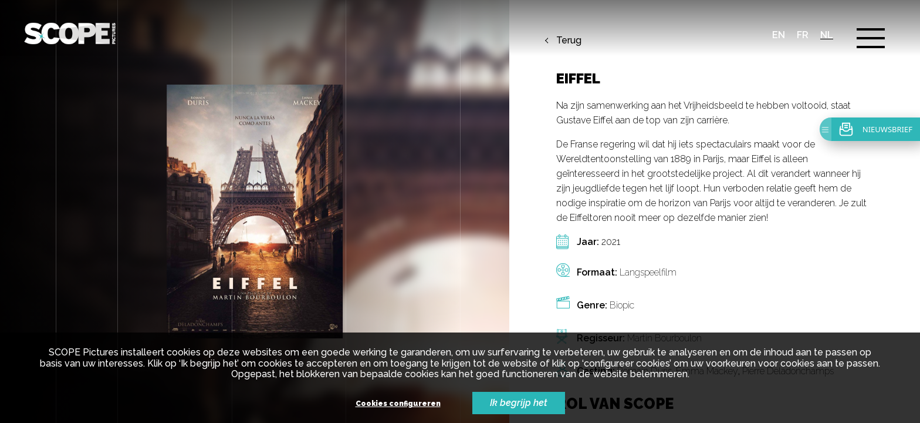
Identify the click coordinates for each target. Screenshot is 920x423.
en (778, 35)
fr (803, 35)
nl (826, 35)
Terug (568, 40)
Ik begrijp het (518, 402)
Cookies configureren (398, 404)
